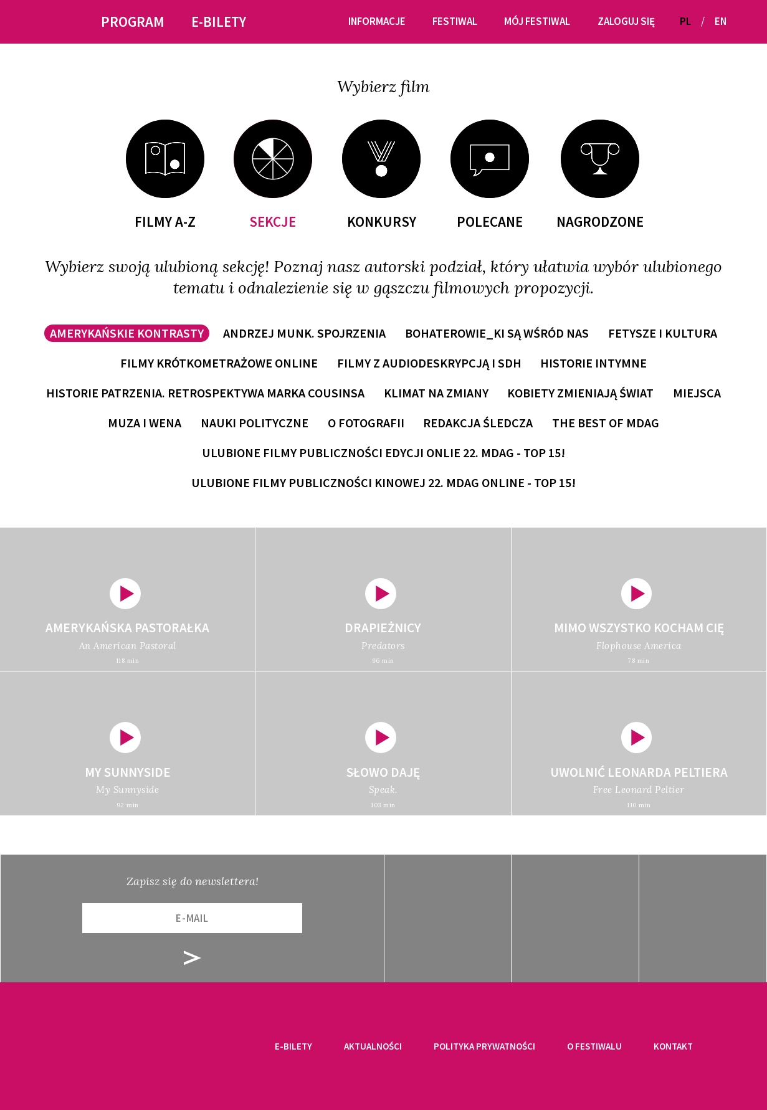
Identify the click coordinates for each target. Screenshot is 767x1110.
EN (721, 21)
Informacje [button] (377, 21)
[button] (741, 21)
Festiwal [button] (454, 21)
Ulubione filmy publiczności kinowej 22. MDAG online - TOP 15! (383, 482)
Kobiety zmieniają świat (580, 393)
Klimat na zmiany (436, 393)
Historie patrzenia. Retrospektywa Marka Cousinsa (205, 393)
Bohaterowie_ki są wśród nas (497, 333)
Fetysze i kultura (662, 333)
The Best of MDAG (605, 422)
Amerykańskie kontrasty (127, 333)
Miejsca (697, 393)
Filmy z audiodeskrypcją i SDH (429, 363)
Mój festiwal (537, 21)
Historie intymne (593, 363)
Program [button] (132, 21)
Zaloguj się (626, 21)
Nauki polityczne (254, 422)
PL (685, 21)
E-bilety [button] (218, 21)
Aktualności (373, 1046)
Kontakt (673, 1046)
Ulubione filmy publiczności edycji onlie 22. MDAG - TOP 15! (383, 452)
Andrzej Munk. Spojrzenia (304, 333)
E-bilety (293, 1046)
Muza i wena (144, 422)
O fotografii (366, 422)
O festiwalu (594, 1046)
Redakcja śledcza (478, 422)
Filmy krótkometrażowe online (219, 363)
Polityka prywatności (484, 1046)
